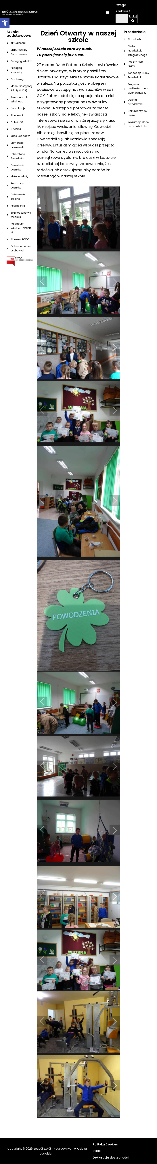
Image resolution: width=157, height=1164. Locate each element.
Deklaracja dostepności (111, 1157)
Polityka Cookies (105, 1144)
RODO (97, 1151)
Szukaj (132, 18)
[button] (4, 23)
